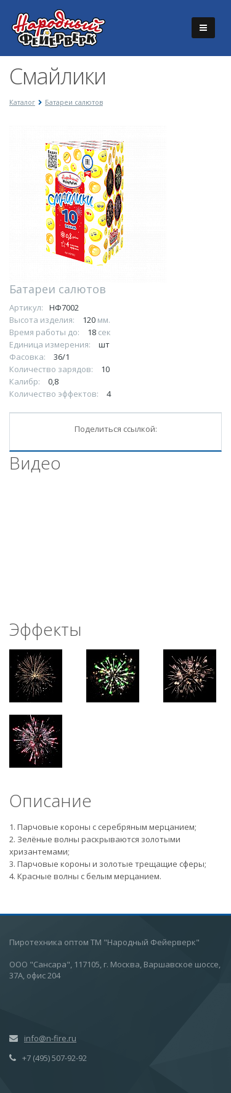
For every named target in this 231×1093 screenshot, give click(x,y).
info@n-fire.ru (50, 1038)
